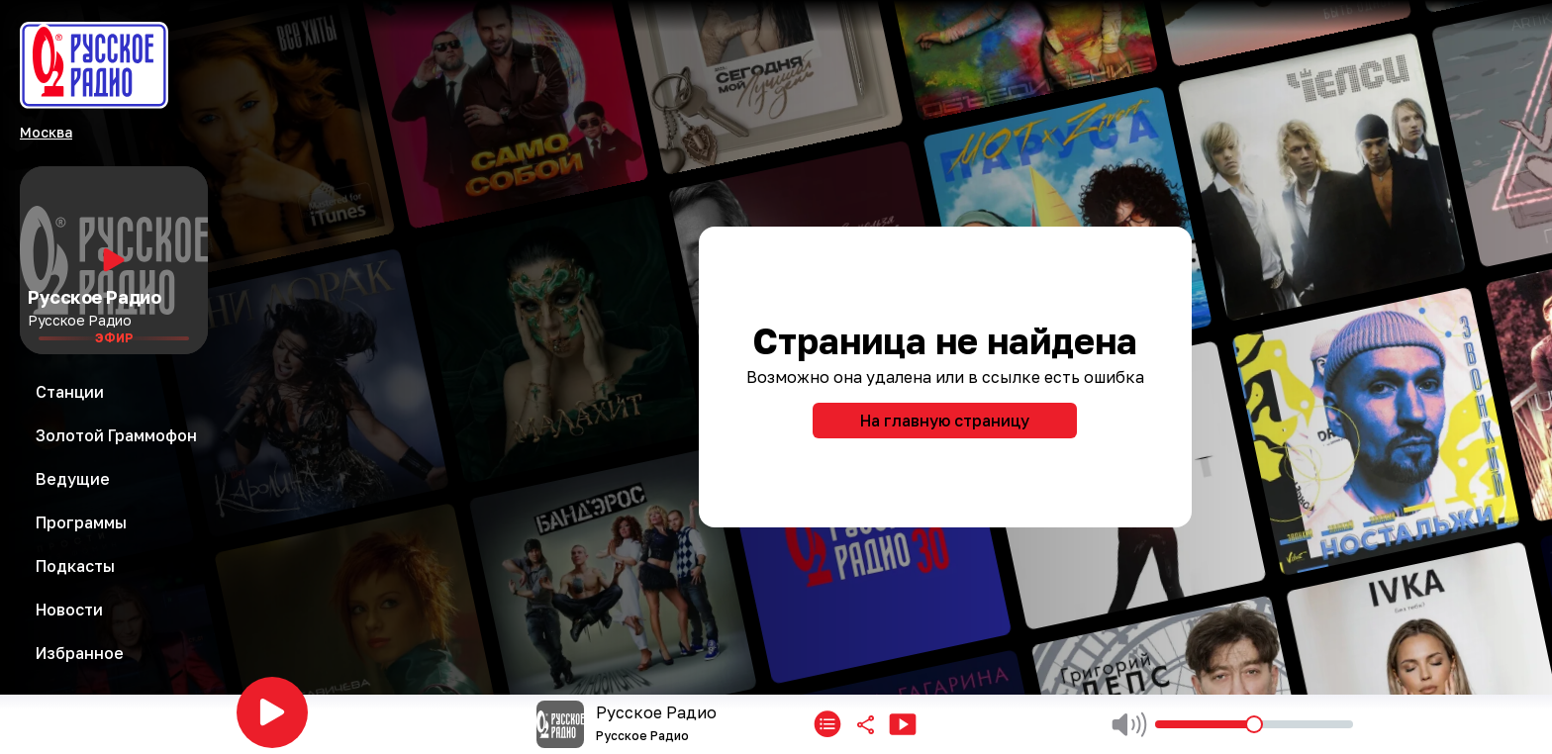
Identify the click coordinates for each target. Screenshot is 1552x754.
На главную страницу (944, 420)
